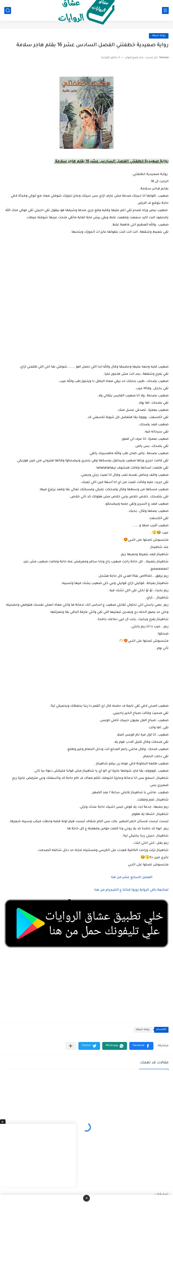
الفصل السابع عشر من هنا (131, 877)
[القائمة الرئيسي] (165, 10)
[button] (141, 1046)
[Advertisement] (86, 328)
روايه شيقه (159, 35)
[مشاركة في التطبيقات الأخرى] (70, 1046)
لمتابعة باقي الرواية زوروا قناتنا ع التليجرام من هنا (131, 890)
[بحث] (7, 10)
